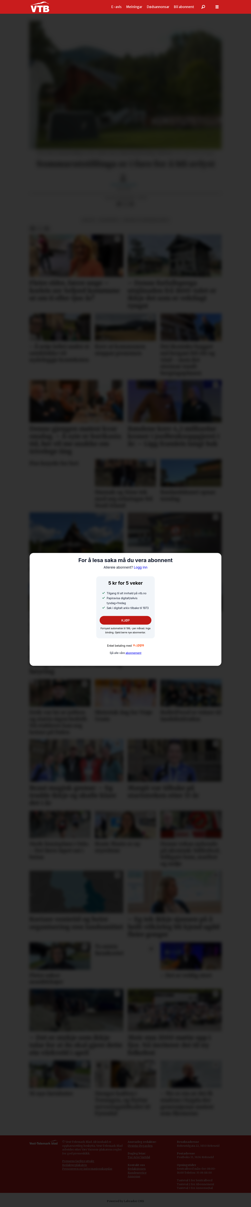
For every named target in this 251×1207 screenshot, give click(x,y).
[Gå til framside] (39, 7)
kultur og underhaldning (146, 220)
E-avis (116, 7)
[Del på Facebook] (119, 204)
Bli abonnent (184, 7)
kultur (89, 220)
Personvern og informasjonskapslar (87, 1168)
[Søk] (203, 7)
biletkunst (108, 220)
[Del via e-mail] (132, 204)
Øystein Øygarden (140, 1146)
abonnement (133, 653)
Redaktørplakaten (74, 1165)
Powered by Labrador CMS (125, 1201)
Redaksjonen (137, 1168)
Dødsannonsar (158, 7)
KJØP (125, 620)
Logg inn (125, 567)
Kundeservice (137, 1172)
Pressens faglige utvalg (78, 1161)
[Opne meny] (217, 7)
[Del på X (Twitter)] (125, 204)
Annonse (134, 1176)
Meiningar (134, 7)
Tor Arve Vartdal (139, 1157)
